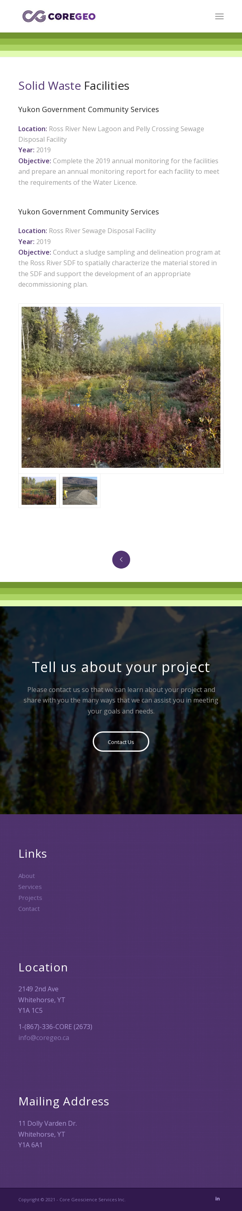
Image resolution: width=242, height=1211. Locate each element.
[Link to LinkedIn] (217, 1198)
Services (30, 886)
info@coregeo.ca (43, 1037)
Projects (30, 897)
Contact (29, 908)
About (26, 875)
